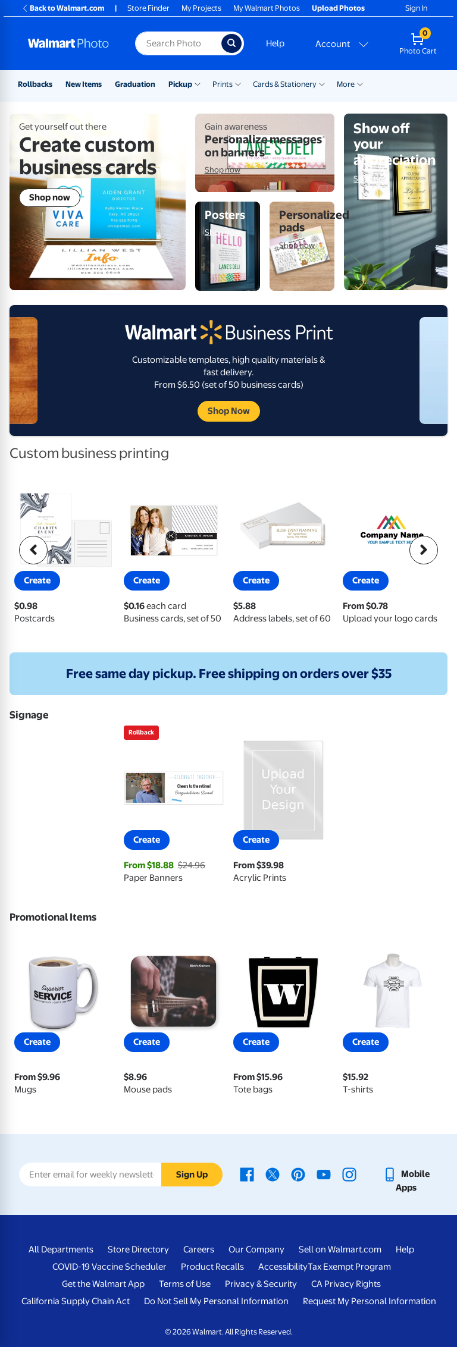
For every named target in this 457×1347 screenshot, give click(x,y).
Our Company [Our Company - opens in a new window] (256, 1249)
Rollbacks (35, 84)
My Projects (201, 8)
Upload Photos (338, 8)
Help (275, 43)
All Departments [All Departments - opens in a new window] (61, 1249)
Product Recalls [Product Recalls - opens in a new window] (212, 1266)
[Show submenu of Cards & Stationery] (321, 83)
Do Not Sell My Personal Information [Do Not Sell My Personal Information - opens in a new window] (216, 1301)
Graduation (135, 84)
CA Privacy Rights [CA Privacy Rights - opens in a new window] (346, 1284)
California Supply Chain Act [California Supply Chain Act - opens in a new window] (75, 1301)
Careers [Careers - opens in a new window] (198, 1249)
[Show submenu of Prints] (238, 83)
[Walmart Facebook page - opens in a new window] (247, 1174)
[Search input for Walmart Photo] (178, 43)
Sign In (416, 8)
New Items (83, 84)
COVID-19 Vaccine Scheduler (109, 1266)
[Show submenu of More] (360, 83)
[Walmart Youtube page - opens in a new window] (324, 1174)
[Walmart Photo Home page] (68, 43)
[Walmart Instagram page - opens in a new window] (349, 1174)
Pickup (180, 84)
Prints (222, 84)
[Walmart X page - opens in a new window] (272, 1174)
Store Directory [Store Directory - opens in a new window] (138, 1249)
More (346, 84)
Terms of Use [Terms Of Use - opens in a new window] (185, 1284)
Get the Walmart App (103, 1284)
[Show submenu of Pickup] (197, 83)
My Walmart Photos (266, 8)
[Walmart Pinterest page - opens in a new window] (298, 1174)
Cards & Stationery (285, 84)
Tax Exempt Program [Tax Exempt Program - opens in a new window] (349, 1266)
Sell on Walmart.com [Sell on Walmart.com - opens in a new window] (340, 1249)
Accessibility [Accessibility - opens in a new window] (283, 1266)
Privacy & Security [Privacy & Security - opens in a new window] (261, 1284)
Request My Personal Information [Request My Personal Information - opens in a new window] (369, 1301)
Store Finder (148, 8)
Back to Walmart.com (62, 8)
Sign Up (192, 1174)
